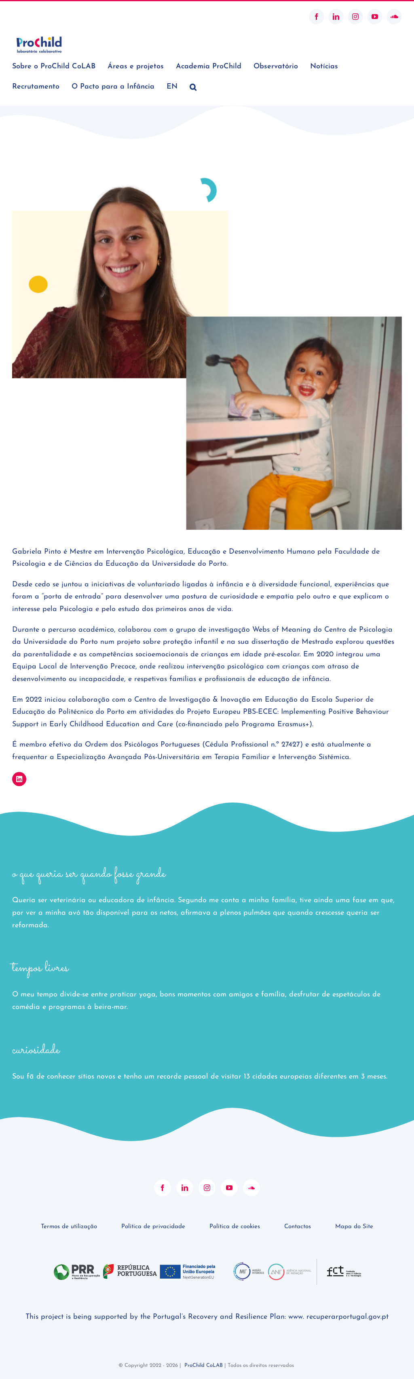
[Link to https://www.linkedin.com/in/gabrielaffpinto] (19, 779)
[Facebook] (162, 1187)
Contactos (297, 1227)
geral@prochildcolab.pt (41, 16)
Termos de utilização (69, 1227)
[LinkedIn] (184, 1187)
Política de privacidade (153, 1227)
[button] (193, 87)
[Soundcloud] (251, 1187)
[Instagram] (207, 1187)
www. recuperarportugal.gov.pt (338, 1317)
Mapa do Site (354, 1227)
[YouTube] (229, 1187)
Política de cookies (234, 1227)
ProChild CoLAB (203, 1365)
